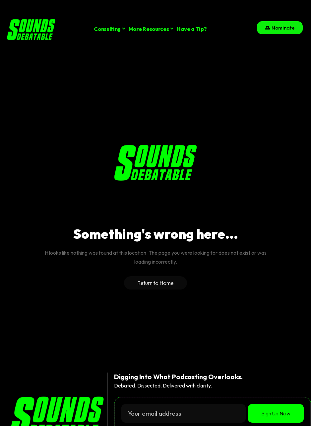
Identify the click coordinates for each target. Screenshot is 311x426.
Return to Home (155, 283)
